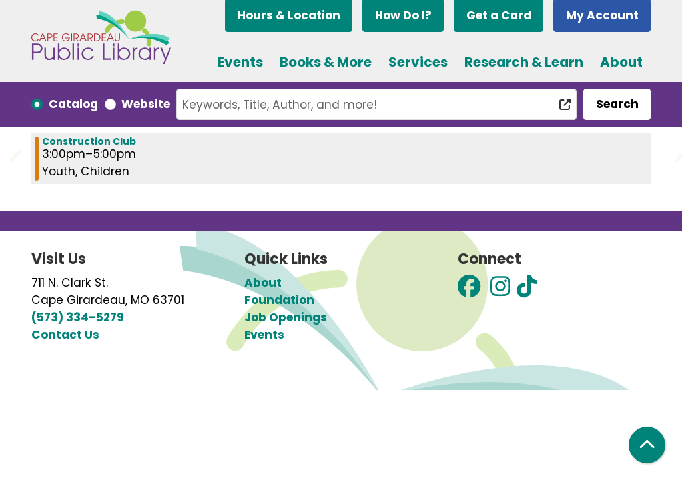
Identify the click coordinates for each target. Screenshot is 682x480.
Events (264, 335)
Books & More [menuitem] (326, 62)
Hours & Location (289, 15)
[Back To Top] (647, 445)
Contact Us (65, 335)
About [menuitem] (621, 62)
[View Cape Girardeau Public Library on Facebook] (469, 291)
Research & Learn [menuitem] (523, 62)
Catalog (73, 104)
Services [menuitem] (418, 62)
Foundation (279, 300)
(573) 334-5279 (77, 317)
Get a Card (498, 15)
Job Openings (285, 317)
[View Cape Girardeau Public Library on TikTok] (527, 291)
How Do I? (403, 15)
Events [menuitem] (240, 62)
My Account (602, 15)
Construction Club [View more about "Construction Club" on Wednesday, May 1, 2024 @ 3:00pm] (89, 141)
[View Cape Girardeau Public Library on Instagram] (500, 291)
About (263, 283)
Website (145, 104)
